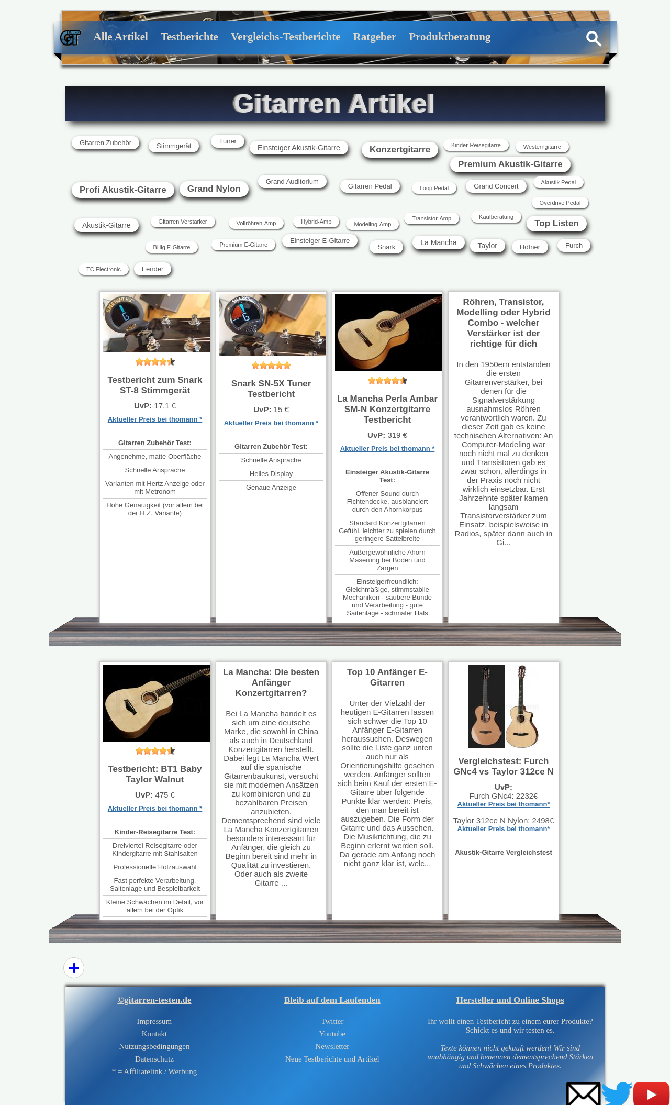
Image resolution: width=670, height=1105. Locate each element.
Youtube (332, 1034)
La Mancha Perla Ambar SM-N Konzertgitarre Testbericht (387, 409)
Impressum (154, 1021)
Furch (574, 245)
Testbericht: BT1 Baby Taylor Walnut (155, 774)
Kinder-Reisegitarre (476, 145)
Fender (152, 269)
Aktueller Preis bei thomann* (503, 804)
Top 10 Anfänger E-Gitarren (387, 677)
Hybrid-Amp (316, 221)
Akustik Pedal (558, 182)
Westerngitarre (542, 146)
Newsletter (332, 1046)
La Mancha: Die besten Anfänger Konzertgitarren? (271, 682)
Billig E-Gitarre (172, 247)
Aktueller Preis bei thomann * (155, 419)
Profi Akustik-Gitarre (123, 190)
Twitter (332, 1021)
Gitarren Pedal (370, 186)
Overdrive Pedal (560, 203)
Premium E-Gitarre (243, 244)
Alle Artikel (121, 36)
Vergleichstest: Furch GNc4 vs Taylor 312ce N (503, 766)
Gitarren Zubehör (105, 143)
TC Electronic (103, 269)
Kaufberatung (496, 217)
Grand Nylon (214, 189)
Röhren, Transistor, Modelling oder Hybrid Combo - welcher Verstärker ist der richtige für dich (503, 323)
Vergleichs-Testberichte (286, 36)
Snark (386, 247)
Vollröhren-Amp (256, 223)
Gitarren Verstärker (183, 221)
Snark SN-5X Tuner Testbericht (271, 389)
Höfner (530, 247)
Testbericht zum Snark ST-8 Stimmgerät (154, 385)
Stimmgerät (174, 146)
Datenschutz (154, 1059)
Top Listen (556, 223)
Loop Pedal (434, 188)
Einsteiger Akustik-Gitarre (299, 147)
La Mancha (438, 242)
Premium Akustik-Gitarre (510, 164)
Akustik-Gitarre (106, 225)
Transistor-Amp (431, 218)
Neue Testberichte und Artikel (332, 1059)
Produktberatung (449, 36)
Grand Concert (496, 186)
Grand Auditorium (292, 181)
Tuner (227, 141)
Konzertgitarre (400, 149)
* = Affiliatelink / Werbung (154, 1071)
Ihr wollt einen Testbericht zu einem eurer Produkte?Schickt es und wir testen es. (510, 1043)
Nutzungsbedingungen (154, 1046)
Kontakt (154, 1034)
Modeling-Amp (372, 224)
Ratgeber (375, 36)
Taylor (487, 245)
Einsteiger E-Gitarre (320, 241)
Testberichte (189, 36)
